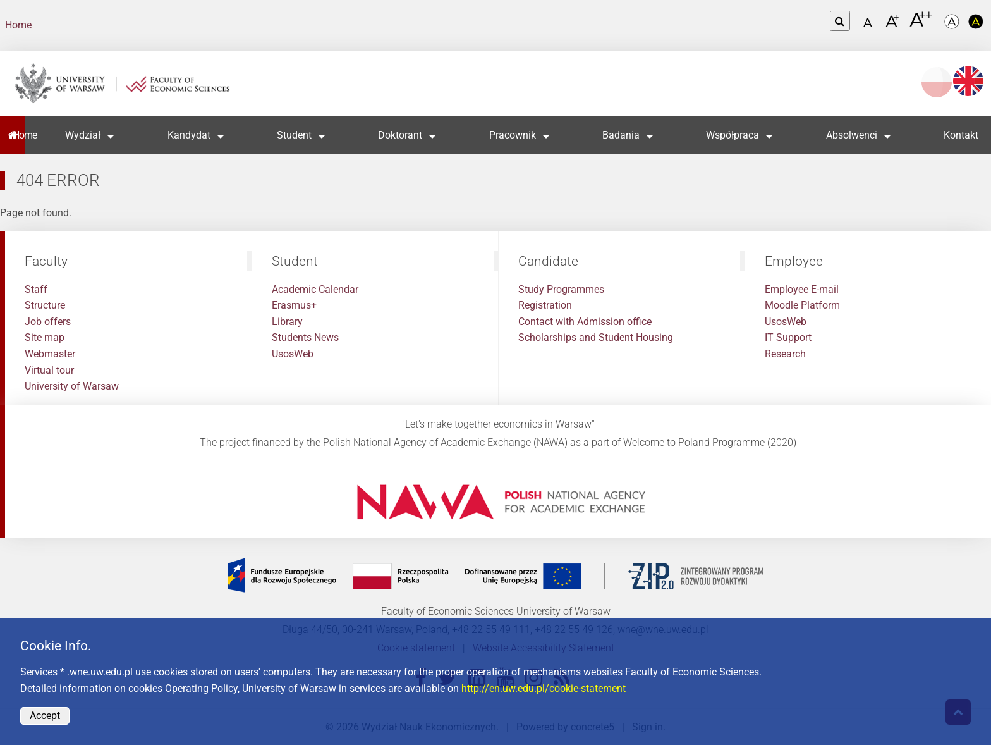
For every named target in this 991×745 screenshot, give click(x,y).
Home (18, 25)
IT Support (788, 337)
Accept (45, 716)
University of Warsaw (72, 386)
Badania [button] (621, 135)
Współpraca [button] (732, 135)
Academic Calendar (315, 289)
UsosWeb (292, 354)
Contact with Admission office (585, 322)
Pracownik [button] (512, 135)
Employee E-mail (802, 289)
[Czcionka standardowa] (870, 26)
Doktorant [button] (400, 135)
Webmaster (50, 354)
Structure (45, 305)
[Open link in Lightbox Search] (840, 21)
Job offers (48, 322)
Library (287, 322)
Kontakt (961, 135)
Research (785, 354)
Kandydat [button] (188, 135)
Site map (44, 337)
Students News (305, 337)
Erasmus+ (294, 305)
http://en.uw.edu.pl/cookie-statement (543, 688)
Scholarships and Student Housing (595, 337)
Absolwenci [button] (851, 135)
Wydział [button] (82, 135)
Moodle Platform (802, 305)
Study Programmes (561, 289)
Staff (36, 289)
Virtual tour (49, 370)
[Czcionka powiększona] (893, 25)
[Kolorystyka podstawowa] (953, 26)
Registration (545, 305)
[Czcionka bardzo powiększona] (920, 24)
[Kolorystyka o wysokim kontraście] (975, 26)
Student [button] (294, 135)
